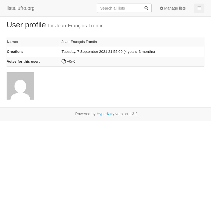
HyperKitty (106, 114)
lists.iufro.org (21, 8)
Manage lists (173, 8)
